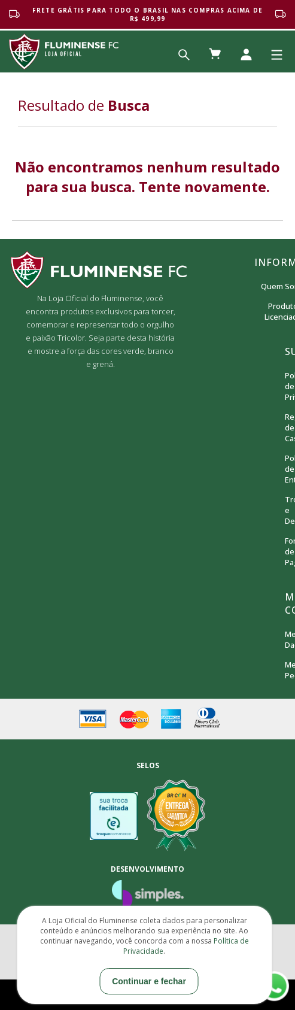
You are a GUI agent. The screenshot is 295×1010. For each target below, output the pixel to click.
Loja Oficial (63, 51)
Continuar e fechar (149, 981)
